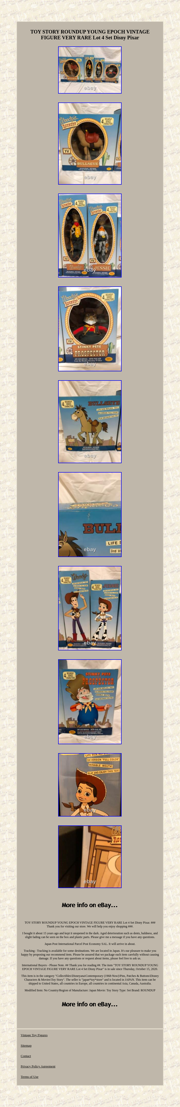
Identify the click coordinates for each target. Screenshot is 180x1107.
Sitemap (26, 1045)
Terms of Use (30, 1077)
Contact (26, 1056)
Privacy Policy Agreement (38, 1066)
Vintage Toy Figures (34, 1035)
